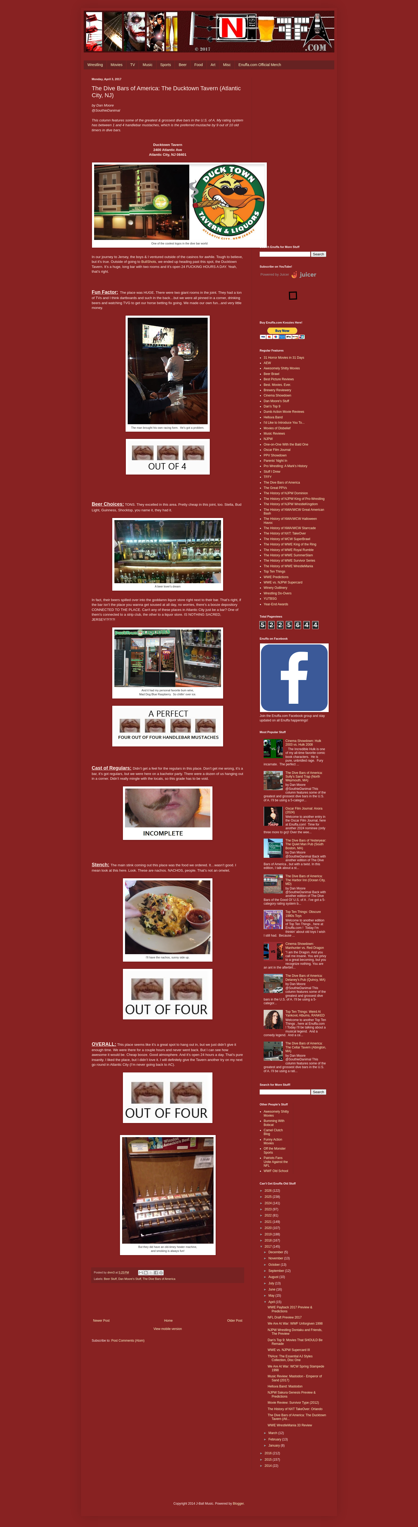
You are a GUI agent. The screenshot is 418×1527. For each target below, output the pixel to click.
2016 (269, 1453)
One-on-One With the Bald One (286, 444)
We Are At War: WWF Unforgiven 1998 (295, 1323)
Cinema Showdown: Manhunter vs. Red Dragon (305, 945)
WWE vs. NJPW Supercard (283, 582)
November (276, 1258)
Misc (227, 65)
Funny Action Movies (273, 1141)
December (276, 1252)
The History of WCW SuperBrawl (287, 539)
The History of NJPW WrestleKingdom (291, 504)
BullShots (148, 262)
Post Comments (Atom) (127, 1340)
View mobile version (168, 1329)
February (275, 1439)
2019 (269, 1234)
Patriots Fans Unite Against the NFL (276, 1161)
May (271, 1295)
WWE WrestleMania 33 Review (290, 1425)
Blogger (238, 1503)
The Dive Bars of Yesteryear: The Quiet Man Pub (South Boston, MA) (306, 844)
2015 (269, 1459)
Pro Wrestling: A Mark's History (285, 466)
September (276, 1271)
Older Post (234, 1320)
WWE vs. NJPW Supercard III (289, 1350)
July (271, 1283)
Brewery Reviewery (277, 390)
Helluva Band (273, 417)
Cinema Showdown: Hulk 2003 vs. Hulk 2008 (303, 742)
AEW (267, 363)
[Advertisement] (293, 157)
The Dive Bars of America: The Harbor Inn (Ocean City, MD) (305, 880)
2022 (269, 1215)
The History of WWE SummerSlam (288, 555)
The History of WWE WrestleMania (288, 566)
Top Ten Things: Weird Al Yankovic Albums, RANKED (305, 1013)
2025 (269, 1197)
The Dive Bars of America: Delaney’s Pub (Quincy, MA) (305, 977)
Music (147, 65)
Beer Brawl (271, 374)
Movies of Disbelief (277, 428)
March (273, 1433)
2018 (269, 1240)
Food (198, 65)
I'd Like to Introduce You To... (284, 422)
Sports (165, 65)
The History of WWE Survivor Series (289, 560)
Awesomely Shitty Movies (282, 368)
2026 (269, 1191)
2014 (269, 1466)
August (273, 1277)
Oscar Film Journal (277, 450)
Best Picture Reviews (279, 379)
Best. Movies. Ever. (277, 385)
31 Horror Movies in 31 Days (284, 358)
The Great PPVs (275, 488)
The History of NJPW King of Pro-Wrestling (294, 499)
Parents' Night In (275, 461)
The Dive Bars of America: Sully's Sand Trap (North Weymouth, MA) (304, 776)
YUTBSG (270, 599)
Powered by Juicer (274, 274)
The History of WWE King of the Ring (290, 544)
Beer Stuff (110, 1278)
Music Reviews (274, 433)
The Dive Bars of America (159, 1278)
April (272, 1302)
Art (213, 65)
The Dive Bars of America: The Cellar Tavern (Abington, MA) (306, 1047)
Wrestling (95, 65)
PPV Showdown (275, 455)
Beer (183, 65)
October (274, 1265)
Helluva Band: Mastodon (285, 1386)
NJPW (268, 439)
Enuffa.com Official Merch (260, 65)
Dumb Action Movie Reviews (284, 412)
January (274, 1445)
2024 (269, 1203)
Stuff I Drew (272, 471)
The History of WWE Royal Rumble (289, 550)
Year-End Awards (276, 604)
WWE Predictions (276, 577)
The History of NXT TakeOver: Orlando (295, 1409)
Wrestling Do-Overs (277, 593)
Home (168, 1320)
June (272, 1289)
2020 (269, 1228)
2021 (269, 1222)
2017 (269, 1246)
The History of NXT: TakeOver (285, 533)
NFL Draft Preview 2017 (285, 1317)
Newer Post (101, 1320)
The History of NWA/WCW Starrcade (290, 528)
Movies (116, 65)
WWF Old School (276, 1171)
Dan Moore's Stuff (129, 1278)
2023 (269, 1209)
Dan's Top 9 (272, 406)
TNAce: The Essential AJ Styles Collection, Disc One (290, 1358)
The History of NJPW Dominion (286, 493)
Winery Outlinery (275, 588)
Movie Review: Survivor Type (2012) (293, 1402)
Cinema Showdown (277, 395)
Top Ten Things (274, 571)
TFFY (268, 477)
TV (132, 65)
